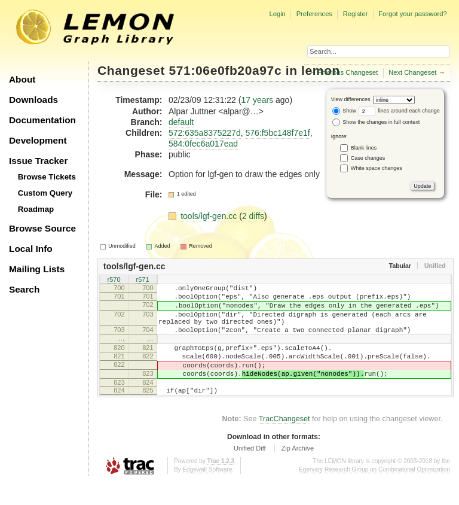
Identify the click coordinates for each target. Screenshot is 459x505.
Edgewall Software (207, 492)
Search (24, 289)
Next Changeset (412, 72)
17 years (257, 100)
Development (38, 140)
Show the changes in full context (376, 122)
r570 (113, 280)
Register (355, 13)
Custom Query (45, 192)
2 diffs (253, 216)
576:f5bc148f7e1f (277, 133)
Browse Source (42, 228)
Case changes (368, 158)
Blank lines (364, 148)
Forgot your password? (412, 13)
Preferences (314, 13)
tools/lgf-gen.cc (209, 216)
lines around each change (399, 111)
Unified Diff (250, 471)
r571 (142, 280)
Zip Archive (297, 471)
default (181, 122)
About (22, 79)
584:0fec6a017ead (203, 143)
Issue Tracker (38, 161)
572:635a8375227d (205, 133)
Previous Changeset (348, 72)
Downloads (33, 100)
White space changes (376, 168)
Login (277, 13)
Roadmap (36, 209)
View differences (351, 99)
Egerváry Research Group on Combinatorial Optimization (374, 492)
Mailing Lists (37, 269)
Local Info (31, 249)
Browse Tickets (47, 176)
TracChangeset (284, 442)
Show (344, 111)
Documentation (42, 120)
